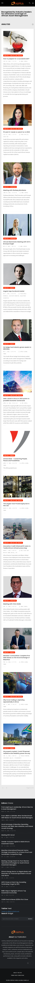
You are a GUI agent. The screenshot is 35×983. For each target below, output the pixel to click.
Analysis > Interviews (10, 187)
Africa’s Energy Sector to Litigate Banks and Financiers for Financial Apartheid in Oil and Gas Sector (16, 873)
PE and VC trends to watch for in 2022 (16, 132)
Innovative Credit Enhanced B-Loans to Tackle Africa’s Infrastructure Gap (17, 547)
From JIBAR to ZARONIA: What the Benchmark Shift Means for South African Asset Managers (17, 817)
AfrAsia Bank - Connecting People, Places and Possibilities (15, 460)
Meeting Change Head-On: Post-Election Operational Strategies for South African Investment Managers (15, 863)
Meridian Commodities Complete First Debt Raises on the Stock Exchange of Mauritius (16, 657)
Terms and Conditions (17, 975)
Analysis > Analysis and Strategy (13, 55)
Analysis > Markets (9, 287)
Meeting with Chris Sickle (12, 604)
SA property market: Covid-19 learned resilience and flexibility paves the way (16, 752)
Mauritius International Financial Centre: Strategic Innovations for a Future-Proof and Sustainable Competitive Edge (16, 852)
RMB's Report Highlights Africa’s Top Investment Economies (13, 892)
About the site (17, 972)
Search (30, 919)
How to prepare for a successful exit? (16, 59)
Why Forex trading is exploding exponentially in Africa (13, 701)
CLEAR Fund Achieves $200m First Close (14, 899)
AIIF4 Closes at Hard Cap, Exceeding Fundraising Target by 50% (13, 883)
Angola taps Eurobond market (13, 291)
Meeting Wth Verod (7, 835)
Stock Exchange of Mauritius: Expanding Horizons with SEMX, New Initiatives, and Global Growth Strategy (17, 826)
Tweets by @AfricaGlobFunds (10, 912)
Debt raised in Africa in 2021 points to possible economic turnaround (16, 400)
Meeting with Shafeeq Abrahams (14, 190)
